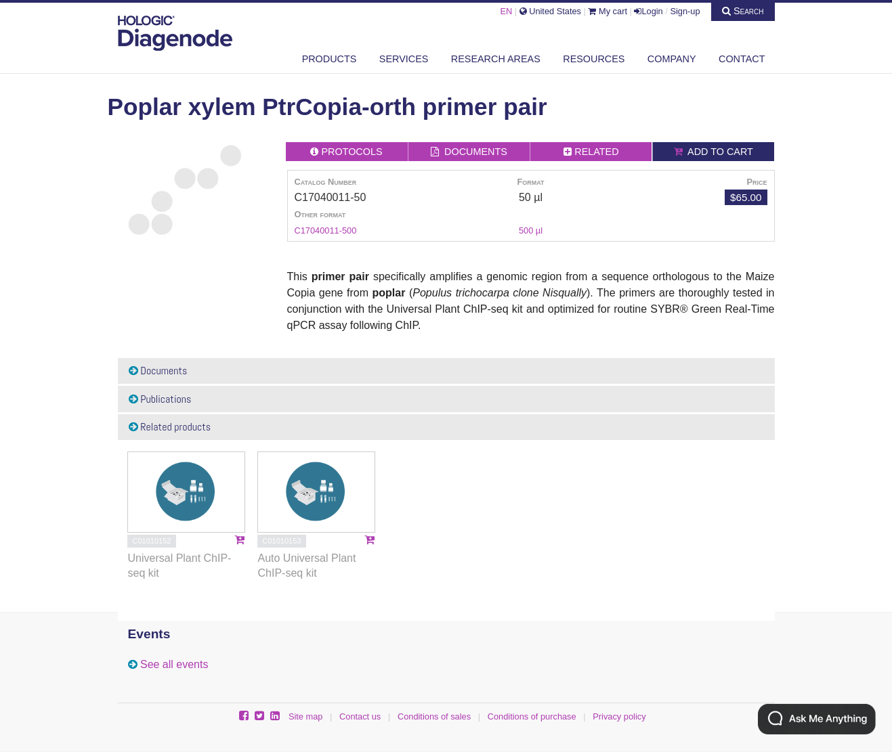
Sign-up (685, 11)
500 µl (531, 230)
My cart (607, 11)
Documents (158, 370)
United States (550, 11)
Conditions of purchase (532, 716)
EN (506, 11)
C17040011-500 (326, 230)
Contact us (360, 716)
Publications (160, 399)
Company (671, 58)
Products (329, 58)
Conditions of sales (434, 716)
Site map (306, 716)
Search (743, 10)
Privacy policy (619, 716)
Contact (742, 58)
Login (648, 11)
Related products (170, 427)
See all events (174, 664)
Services (404, 58)
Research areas (495, 58)
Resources (593, 58)
